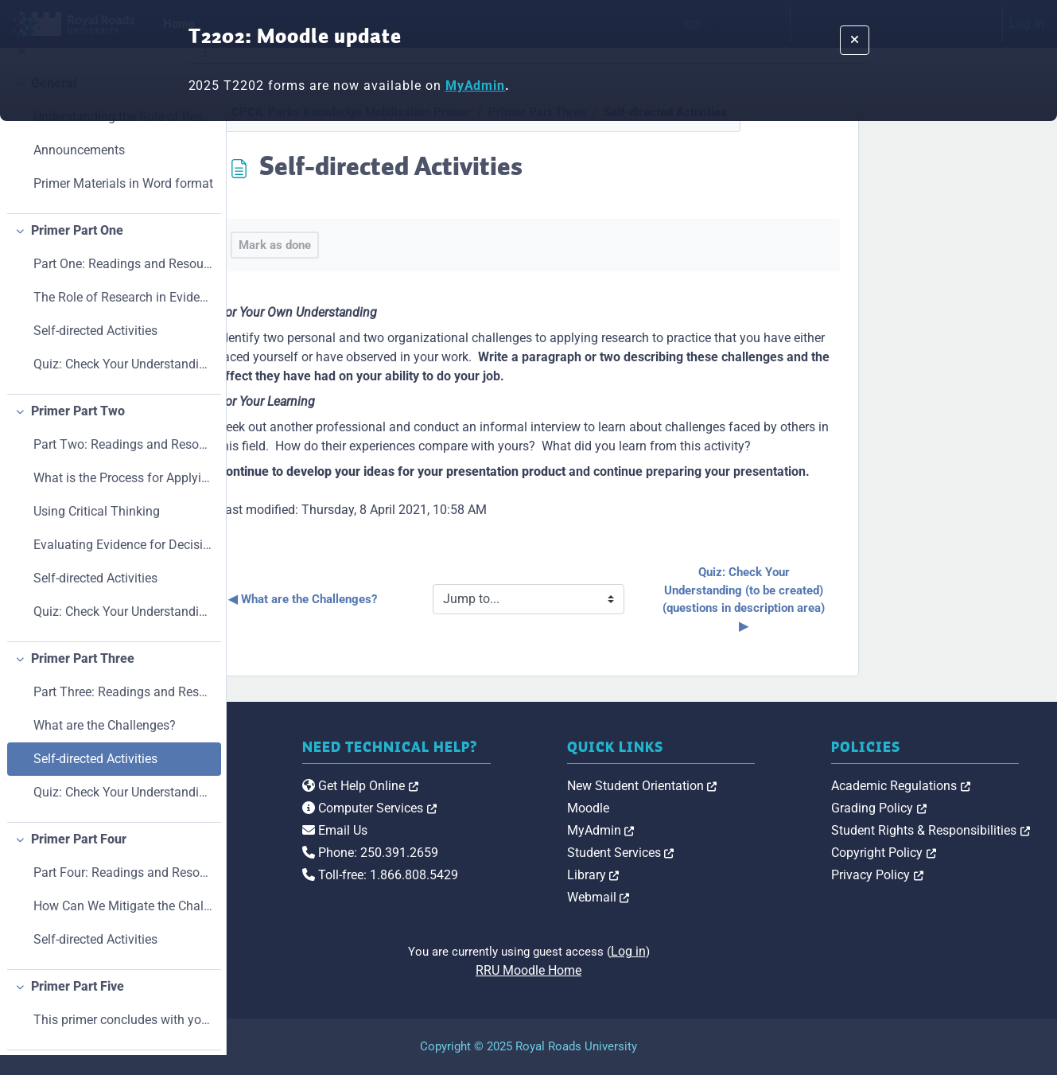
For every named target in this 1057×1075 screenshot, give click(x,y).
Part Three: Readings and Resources (123, 711)
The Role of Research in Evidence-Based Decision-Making (123, 316)
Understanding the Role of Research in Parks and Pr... (123, 135)
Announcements (79, 169)
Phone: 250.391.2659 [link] (540, 869)
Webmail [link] (711, 897)
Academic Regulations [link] (957, 785)
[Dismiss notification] (854, 40)
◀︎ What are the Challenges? (415, 599)
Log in (741, 951)
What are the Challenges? (104, 744)
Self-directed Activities (95, 349)
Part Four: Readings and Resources (123, 891)
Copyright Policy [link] (940, 852)
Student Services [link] (733, 852)
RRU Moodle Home (642, 970)
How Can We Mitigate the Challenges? (123, 925)
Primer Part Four (78, 858)
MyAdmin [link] (714, 830)
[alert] (528, 60)
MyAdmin (475, 85)
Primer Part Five (77, 1005)
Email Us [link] (505, 847)
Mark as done (388, 245)
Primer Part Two (78, 430)
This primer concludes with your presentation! (123, 1038)
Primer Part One (77, 249)
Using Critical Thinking (96, 530)
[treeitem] (112, 159)
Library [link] (706, 874)
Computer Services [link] (539, 824)
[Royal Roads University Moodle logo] (330, 817)
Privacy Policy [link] (934, 874)
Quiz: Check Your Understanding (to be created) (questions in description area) (123, 383)
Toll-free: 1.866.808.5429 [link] (550, 891)
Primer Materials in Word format (123, 202)
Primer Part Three (82, 677)
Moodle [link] (701, 808)
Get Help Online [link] (530, 802)
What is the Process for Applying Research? (123, 496)
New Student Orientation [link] (755, 785)
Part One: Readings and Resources (123, 282)
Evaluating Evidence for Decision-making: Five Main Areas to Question (123, 563)
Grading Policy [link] (935, 808)
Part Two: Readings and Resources (123, 463)
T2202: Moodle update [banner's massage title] (295, 37)
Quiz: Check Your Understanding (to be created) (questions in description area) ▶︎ (859, 599)
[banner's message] (528, 85)
